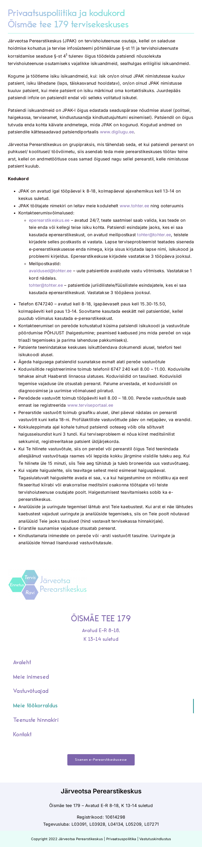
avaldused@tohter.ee (50, 270)
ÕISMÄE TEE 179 (101, 619)
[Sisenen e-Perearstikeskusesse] (100, 759)
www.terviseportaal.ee (90, 405)
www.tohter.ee (134, 205)
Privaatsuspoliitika (121, 839)
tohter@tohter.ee (154, 234)
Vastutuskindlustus (155, 839)
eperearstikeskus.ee (49, 220)
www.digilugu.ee (117, 131)
